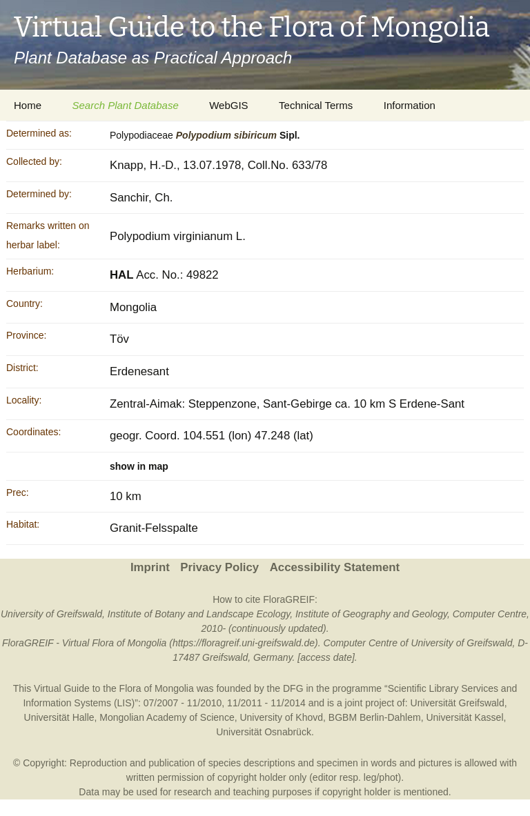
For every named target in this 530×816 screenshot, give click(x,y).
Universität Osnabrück (263, 731)
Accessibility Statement (335, 567)
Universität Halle (59, 717)
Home (27, 105)
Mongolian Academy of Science (166, 717)
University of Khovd (281, 717)
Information (409, 105)
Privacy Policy (219, 567)
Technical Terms (316, 105)
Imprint (150, 567)
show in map (139, 466)
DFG (293, 688)
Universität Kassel (464, 717)
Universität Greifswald (457, 702)
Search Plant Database (125, 105)
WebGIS (228, 105)
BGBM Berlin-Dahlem (374, 717)
